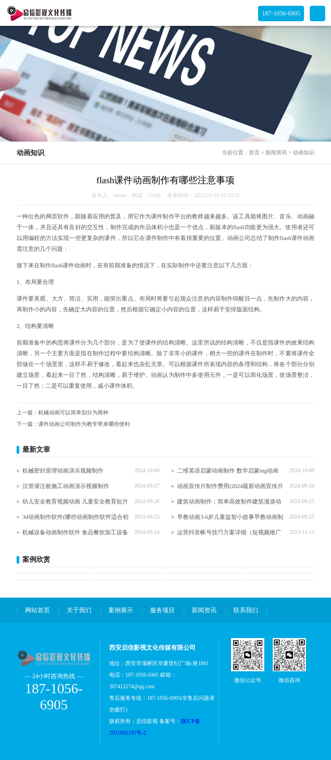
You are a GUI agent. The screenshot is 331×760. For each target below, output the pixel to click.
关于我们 (79, 610)
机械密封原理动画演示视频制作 (62, 471)
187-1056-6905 (281, 13)
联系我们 (245, 610)
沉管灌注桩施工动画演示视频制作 (65, 486)
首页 (254, 152)
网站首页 (37, 610)
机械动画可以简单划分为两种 (73, 412)
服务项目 (162, 610)
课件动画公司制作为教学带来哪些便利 (84, 424)
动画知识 (303, 152)
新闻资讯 (276, 152)
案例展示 (120, 610)
